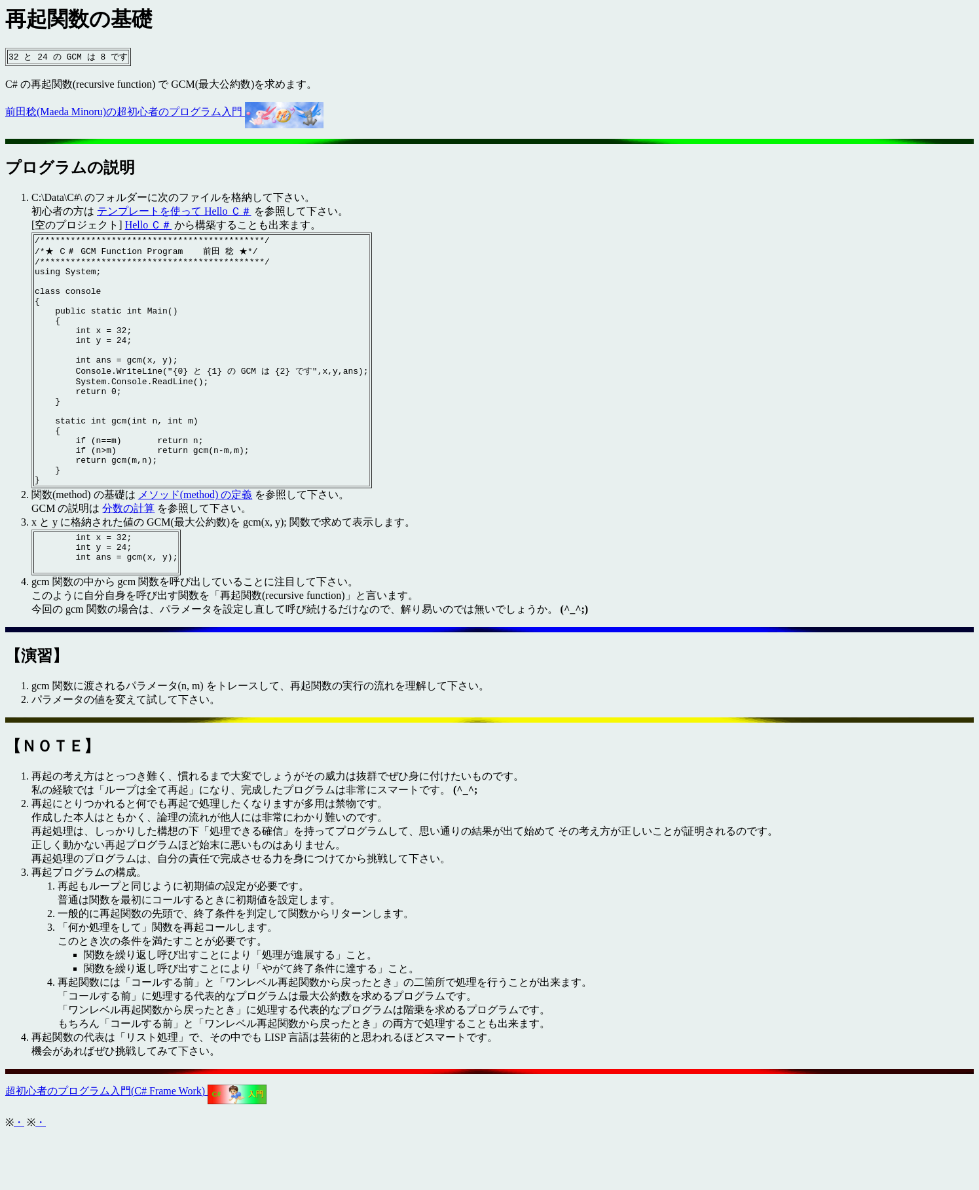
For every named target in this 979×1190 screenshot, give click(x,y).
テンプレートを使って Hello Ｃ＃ (174, 211)
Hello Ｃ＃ (148, 225)
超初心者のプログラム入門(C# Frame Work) (136, 1145)
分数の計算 (128, 555)
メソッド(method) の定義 (195, 541)
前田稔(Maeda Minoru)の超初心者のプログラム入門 (164, 112)
